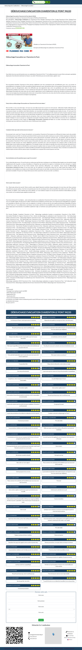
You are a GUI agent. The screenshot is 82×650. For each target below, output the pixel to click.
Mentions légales (59, 648)
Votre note (41, 606)
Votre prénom (41, 601)
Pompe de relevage (37, 648)
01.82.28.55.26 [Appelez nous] (38, 2)
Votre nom (41, 595)
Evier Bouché (15, 648)
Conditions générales (69, 648)
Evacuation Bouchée (48, 648)
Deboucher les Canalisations (68, 632)
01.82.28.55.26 (30, 636)
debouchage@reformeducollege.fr (32, 634)
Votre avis (41, 612)
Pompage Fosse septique (26, 648)
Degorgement (7, 648)
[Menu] (49, 2)
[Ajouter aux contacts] (46, 2)
